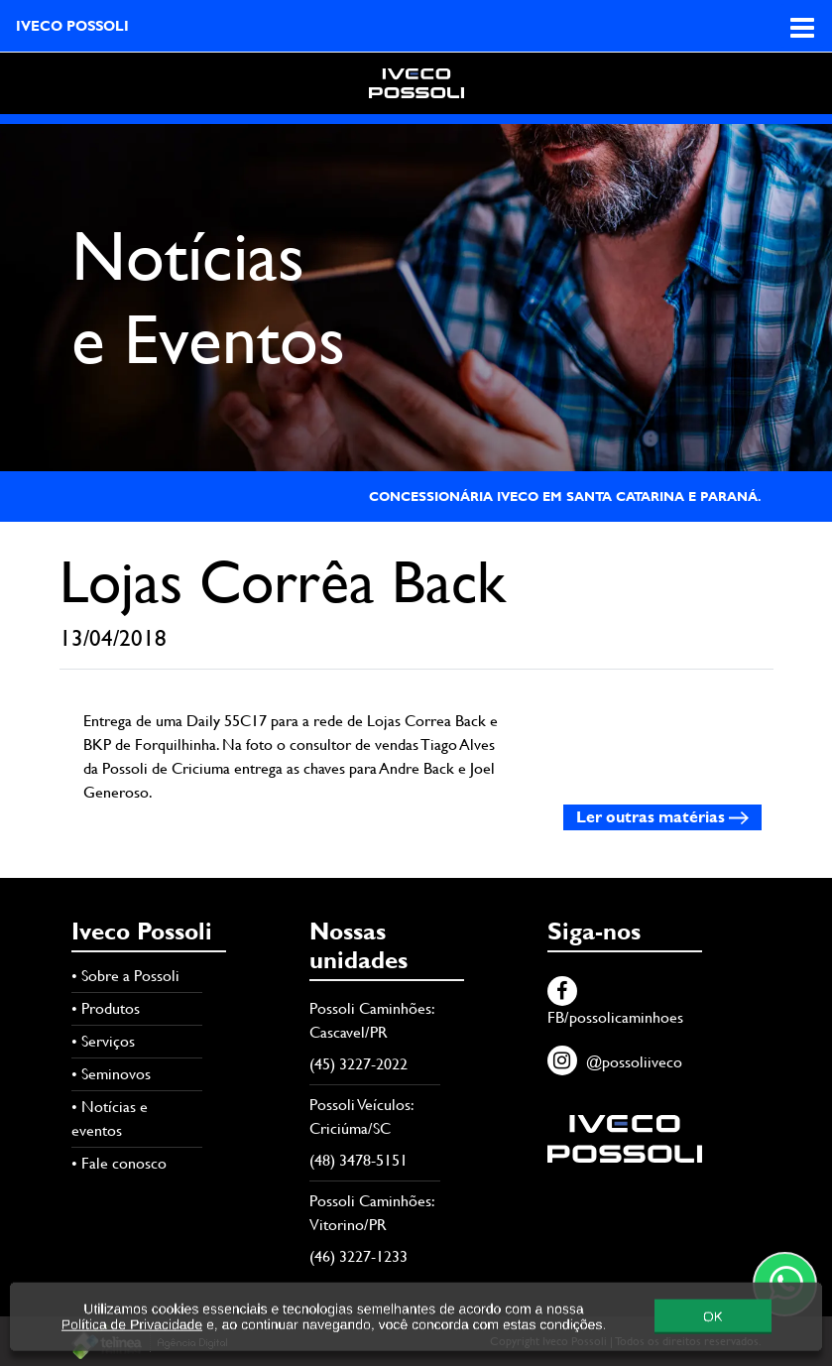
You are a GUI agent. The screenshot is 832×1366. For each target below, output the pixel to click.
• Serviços (103, 1041)
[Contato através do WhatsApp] (785, 1284)
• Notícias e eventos (109, 1118)
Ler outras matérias (662, 816)
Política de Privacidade (131, 1338)
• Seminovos (111, 1073)
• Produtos (105, 1008)
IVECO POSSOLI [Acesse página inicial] (72, 26)
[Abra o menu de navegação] (802, 26)
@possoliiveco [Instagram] (614, 1062)
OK (713, 1330)
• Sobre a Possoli (125, 975)
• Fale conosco (119, 1163)
